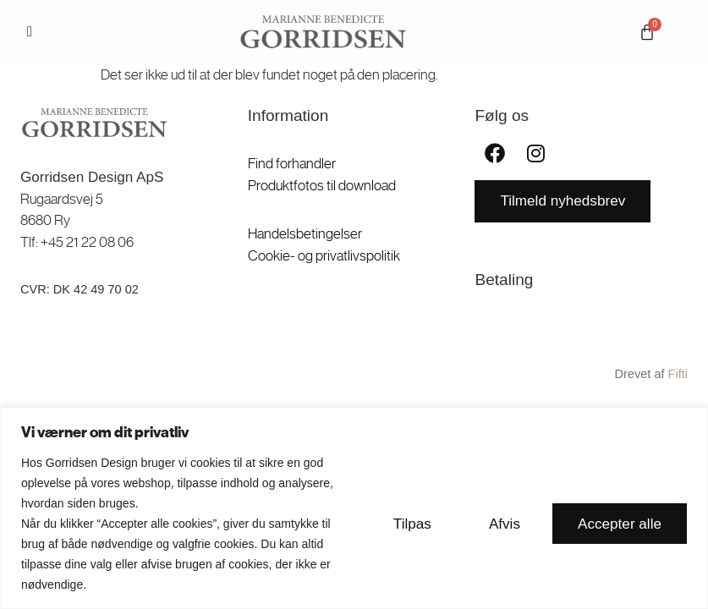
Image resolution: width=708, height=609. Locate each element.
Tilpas (412, 523)
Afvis (504, 523)
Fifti (678, 374)
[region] (354, 508)
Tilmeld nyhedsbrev (562, 200)
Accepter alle (619, 523)
